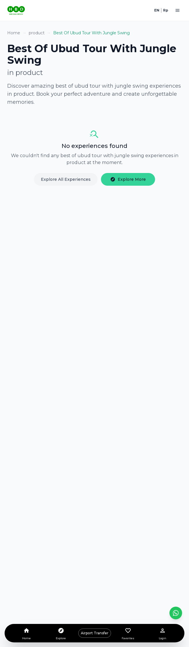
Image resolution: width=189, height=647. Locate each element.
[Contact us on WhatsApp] (175, 613)
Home (13, 32)
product (37, 32)
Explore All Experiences (66, 179)
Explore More (128, 179)
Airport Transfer (94, 633)
